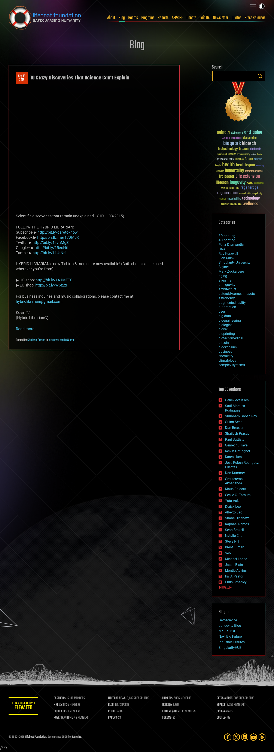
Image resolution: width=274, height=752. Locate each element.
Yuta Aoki (232, 501)
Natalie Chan (234, 536)
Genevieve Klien (237, 400)
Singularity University (234, 262)
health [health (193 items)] (228, 165)
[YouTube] (253, 737)
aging (223, 276)
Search (260, 76)
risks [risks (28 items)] (249, 193)
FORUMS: (167, 718)
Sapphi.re (76, 736)
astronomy (227, 298)
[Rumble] (262, 737)
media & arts (67, 340)
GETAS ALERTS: (225, 698)
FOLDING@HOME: (172, 711)
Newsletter (220, 17)
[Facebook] (227, 737)
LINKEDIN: (167, 698)
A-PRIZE (177, 17)
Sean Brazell (234, 530)
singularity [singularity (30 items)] (257, 193)
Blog (122, 17)
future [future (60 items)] (249, 159)
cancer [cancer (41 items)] (232, 154)
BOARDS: (221, 705)
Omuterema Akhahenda (234, 481)
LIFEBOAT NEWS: (117, 698)
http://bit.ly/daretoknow (57, 232)
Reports (163, 17)
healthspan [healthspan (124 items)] (245, 165)
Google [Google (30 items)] (218, 165)
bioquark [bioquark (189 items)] (232, 143)
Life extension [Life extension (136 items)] (247, 176)
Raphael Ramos (237, 524)
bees (222, 311)
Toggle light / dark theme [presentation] (262, 6)
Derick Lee (233, 506)
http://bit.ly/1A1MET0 (54, 280)
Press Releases (255, 17)
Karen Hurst (234, 457)
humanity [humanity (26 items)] (260, 166)
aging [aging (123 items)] (221, 132)
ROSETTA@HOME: (64, 718)
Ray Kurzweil (228, 254)
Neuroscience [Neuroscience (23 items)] (259, 183)
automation (227, 307)
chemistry (226, 356)
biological (226, 325)
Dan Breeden (234, 428)
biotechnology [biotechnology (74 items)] (228, 149)
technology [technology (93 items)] (251, 198)
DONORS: (167, 705)
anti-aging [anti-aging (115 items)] (253, 132)
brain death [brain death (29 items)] (222, 154)
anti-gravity (227, 285)
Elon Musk (226, 258)
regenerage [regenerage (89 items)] (249, 187)
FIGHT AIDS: (60, 711)
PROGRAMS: (223, 711)
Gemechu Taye (236, 445)
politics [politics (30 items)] (224, 188)
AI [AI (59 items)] (229, 133)
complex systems (232, 365)
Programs (147, 17)
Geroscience (228, 620)
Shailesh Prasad (36, 340)
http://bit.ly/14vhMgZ (51, 242)
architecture (227, 289)
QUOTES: (221, 718)
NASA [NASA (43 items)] (250, 183)
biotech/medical (231, 338)
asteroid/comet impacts (237, 294)
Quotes (236, 17)
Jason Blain (234, 565)
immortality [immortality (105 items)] (234, 170)
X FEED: (58, 705)
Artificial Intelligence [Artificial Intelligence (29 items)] (231, 138)
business (54, 340)
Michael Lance (236, 559)
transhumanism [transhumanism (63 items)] (231, 204)
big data (225, 316)
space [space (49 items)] (222, 198)
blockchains (228, 347)
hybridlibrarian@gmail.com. (39, 301)
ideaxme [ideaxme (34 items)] (220, 171)
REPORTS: (113, 711)
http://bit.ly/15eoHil (51, 247)
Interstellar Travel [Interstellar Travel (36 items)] (254, 171)
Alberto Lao (233, 512)
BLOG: (111, 705)
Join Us (205, 17)
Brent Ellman (234, 547)
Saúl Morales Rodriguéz (235, 408)
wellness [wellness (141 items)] (250, 204)
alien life (225, 280)
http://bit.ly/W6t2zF (51, 285)
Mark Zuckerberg (231, 271)
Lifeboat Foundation (35, 736)
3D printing (227, 236)
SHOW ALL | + (225, 588)
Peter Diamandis (231, 245)
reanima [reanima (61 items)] (234, 188)
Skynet (224, 267)
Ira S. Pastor (234, 576)
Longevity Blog (230, 626)
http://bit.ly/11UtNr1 (50, 253)
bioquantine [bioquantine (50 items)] (250, 138)
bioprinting (227, 334)
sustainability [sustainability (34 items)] (234, 199)
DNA (222, 249)
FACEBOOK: (60, 698)
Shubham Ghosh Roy (241, 416)
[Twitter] (236, 737)
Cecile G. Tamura (238, 495)
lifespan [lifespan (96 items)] (222, 182)
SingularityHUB (230, 648)
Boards (133, 17)
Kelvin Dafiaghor (237, 451)
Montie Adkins (236, 570)
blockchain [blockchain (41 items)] (255, 149)
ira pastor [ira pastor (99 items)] (226, 176)
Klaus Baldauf (235, 489)
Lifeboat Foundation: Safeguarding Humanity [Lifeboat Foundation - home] (45, 18)
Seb (228, 553)
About (111, 17)
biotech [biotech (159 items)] (249, 143)
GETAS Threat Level (23, 706)
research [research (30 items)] (242, 193)
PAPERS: (113, 718)
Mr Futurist (227, 631)
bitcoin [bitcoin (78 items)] (244, 149)
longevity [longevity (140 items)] (238, 182)
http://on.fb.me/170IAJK (58, 237)
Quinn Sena (234, 422)
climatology (227, 360)
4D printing (227, 240)
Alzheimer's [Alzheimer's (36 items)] (237, 133)
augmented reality (232, 303)
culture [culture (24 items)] (253, 154)
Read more (25, 329)
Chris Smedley (236, 582)
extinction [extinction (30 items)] (239, 159)
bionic (223, 329)
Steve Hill (232, 541)
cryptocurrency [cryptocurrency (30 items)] (243, 154)
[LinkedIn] (244, 737)
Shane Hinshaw (237, 518)
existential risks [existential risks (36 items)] (225, 159)
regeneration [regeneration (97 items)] (227, 193)
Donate (191, 17)
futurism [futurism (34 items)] (258, 159)
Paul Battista (234, 439)
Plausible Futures (232, 642)
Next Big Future (230, 636)
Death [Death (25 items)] (259, 154)
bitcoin (224, 343)
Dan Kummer (235, 473)
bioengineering (230, 320)
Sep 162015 (21, 78)
